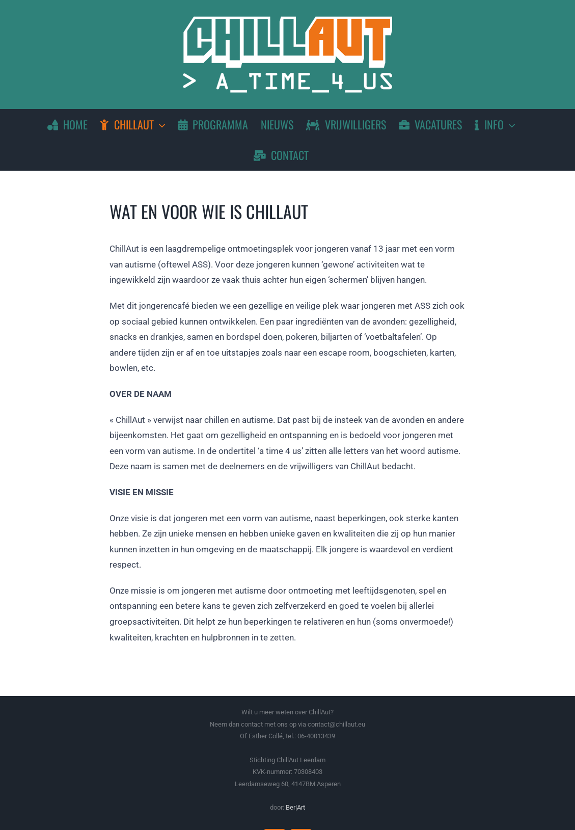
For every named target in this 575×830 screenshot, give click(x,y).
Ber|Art (295, 807)
